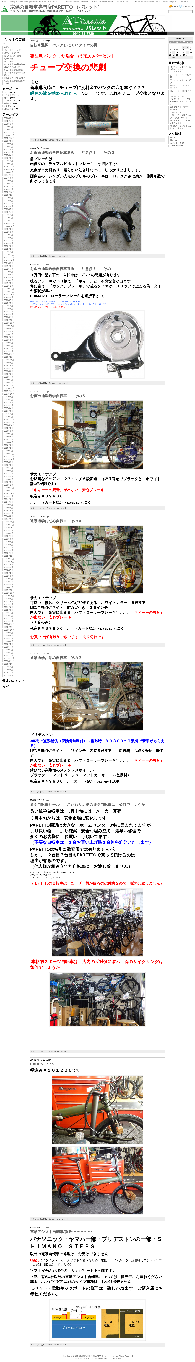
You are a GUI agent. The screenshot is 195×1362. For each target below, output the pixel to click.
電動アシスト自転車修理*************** (61, 1232)
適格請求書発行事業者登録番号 (143, 1)
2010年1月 (8, 655)
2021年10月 (9, 260)
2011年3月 (8, 616)
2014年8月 (8, 499)
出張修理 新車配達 (72, 1)
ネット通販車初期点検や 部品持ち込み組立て (115, 1)
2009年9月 (8, 667)
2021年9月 (8, 263)
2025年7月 (8, 147)
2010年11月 (9, 627)
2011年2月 (8, 618)
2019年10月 (9, 326)
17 (174, 52)
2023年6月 (8, 206)
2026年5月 (8, 118)
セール (7, 98)
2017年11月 (9, 391)
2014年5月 (8, 508)
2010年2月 (8, 652)
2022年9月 (8, 229)
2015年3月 (8, 479)
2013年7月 (8, 536)
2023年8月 (8, 201)
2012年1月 (8, 587)
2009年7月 (8, 672)
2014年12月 (9, 488)
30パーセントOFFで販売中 (180, 92)
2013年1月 (8, 553)
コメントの (177, 143)
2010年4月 (8, 647)
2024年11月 (9, 166)
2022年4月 (8, 243)
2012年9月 (8, 564)
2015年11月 (9, 456)
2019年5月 (8, 340)
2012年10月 (9, 562)
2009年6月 (8, 675)
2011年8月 (8, 601)
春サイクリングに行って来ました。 (180, 86)
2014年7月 (8, 502)
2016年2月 (8, 448)
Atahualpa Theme (101, 1358)
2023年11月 (9, 195)
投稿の (175, 140)
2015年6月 (8, 471)
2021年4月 (8, 277)
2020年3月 (8, 311)
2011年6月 (8, 607)
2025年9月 (8, 141)
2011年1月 (8, 621)
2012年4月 (8, 579)
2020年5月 (8, 306)
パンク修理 (93, 1)
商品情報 (8, 103)
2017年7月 (8, 400)
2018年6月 (8, 371)
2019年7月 (8, 334)
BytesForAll (116, 1358)
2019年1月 (8, 351)
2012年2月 (8, 584)
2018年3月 (8, 380)
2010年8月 (8, 635)
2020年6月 (8, 303)
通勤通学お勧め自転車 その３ (56, 658)
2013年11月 (9, 525)
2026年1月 (8, 129)
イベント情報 (9, 95)
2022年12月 (9, 220)
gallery (7, 92)
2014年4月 (8, 510)
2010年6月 (8, 641)
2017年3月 (8, 411)
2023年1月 (8, 218)
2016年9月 (8, 428)
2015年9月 (8, 462)
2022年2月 (8, 249)
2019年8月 (8, 331)
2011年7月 (8, 604)
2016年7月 (8, 434)
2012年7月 (8, 570)
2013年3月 (8, 547)
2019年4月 (8, 343)
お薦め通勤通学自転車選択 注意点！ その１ (72, 269)
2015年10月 (9, 459)
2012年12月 (9, 556)
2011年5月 (8, 610)
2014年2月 (8, 516)
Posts (175, 6)
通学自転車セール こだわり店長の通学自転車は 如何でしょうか (87, 805)
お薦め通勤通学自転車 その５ (57, 396)
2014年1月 (8, 519)
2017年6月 (8, 402)
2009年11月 (9, 661)
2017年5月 (8, 405)
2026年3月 (8, 124)
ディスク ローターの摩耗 (180, 76)
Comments (188, 6)
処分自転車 (84, 1)
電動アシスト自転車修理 (163, 1)
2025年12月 (9, 132)
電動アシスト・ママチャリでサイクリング (180, 108)
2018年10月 (9, 360)
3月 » (187, 58)
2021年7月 (8, 269)
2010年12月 (9, 624)
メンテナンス (9, 100)
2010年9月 (8, 633)
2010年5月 (8, 644)
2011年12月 (9, 590)
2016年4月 (8, 442)
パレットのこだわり (22, 1)
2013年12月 (9, 522)
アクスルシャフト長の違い (180, 81)
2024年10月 (9, 169)
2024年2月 (8, 186)
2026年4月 (8, 121)
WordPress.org (176, 146)
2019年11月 (9, 323)
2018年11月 (9, 357)
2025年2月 (8, 161)
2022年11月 (9, 223)
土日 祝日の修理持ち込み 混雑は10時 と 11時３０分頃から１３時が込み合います (180, 119)
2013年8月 (8, 533)
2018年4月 (8, 377)
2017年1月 (8, 417)
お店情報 (11, 1)
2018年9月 (8, 363)
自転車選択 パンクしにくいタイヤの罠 (63, 45)
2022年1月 (8, 252)
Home (4, 1)
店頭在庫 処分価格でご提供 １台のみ (180, 127)
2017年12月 (9, 388)
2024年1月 (8, 189)
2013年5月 (8, 542)
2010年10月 (9, 630)
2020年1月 (8, 317)
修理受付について (58, 1)
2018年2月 (8, 382)
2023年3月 (8, 215)
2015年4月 (8, 476)
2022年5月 (8, 240)
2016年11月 (9, 422)
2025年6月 (8, 149)
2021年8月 (8, 266)
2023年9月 (8, 198)
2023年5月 (8, 209)
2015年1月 (8, 485)
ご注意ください (176, 112)
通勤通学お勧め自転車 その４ (56, 521)
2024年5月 (8, 181)
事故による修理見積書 (180, 1)
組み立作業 (8, 109)
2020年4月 (8, 309)
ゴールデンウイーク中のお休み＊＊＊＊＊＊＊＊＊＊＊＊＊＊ (180, 69)
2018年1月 (8, 385)
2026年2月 (8, 127)
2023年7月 (8, 203)
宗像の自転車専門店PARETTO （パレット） (56, 7)
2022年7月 (8, 235)
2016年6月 (8, 436)
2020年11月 (9, 291)
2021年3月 (8, 280)
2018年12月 (9, 354)
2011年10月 (9, 596)
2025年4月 (8, 155)
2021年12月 (9, 255)
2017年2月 (8, 414)
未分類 (7, 106)
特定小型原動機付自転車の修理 (40, 1)
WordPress (88, 1358)
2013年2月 (8, 550)
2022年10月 (9, 226)
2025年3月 (8, 158)
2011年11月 (9, 593)
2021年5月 (8, 274)
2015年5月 (8, 473)
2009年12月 (9, 658)
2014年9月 (8, 496)
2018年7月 (8, 368)
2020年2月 (8, 314)
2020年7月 (8, 300)
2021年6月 (8, 272)
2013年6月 (8, 539)
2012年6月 (8, 573)
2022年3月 (8, 246)
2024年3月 (8, 183)
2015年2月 (8, 482)
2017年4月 (8, 408)
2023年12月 (9, 192)
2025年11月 (9, 135)
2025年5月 (8, 152)
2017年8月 (8, 397)
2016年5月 (8, 439)
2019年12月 (9, 320)
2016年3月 (8, 445)
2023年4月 (8, 212)
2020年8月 (8, 297)
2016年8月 (8, 431)
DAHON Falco (42, 1064)
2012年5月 (8, 576)
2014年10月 (9, 493)
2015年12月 (9, 454)
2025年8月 (8, 144)
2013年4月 (8, 544)
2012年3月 (8, 581)
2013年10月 (9, 527)
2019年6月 (8, 337)
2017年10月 (9, 394)
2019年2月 (8, 348)
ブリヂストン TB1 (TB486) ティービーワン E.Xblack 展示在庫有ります (181, 100)
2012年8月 (8, 567)
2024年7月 (8, 175)
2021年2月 (8, 283)
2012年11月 (9, 559)
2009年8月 (8, 670)
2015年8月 (8, 465)
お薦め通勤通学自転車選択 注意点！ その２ (72, 153)
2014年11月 (9, 490)
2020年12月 (9, 289)
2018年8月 (8, 365)
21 (187, 52)
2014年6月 (8, 505)
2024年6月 (8, 178)
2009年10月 (9, 664)
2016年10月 (9, 425)
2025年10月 (9, 138)
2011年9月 (8, 598)
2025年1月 (8, 164)
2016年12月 (9, 419)
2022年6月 (8, 237)
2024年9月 (8, 172)
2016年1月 (8, 451)
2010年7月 (8, 638)
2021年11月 (9, 257)
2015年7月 (8, 468)
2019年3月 (8, 345)
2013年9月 (8, 530)
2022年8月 (8, 232)
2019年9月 (8, 328)
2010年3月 (8, 650)
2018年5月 (8, 374)
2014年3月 (8, 513)
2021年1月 (8, 286)
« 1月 (174, 58)
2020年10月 (9, 294)
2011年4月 (8, 613)
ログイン (174, 137)
